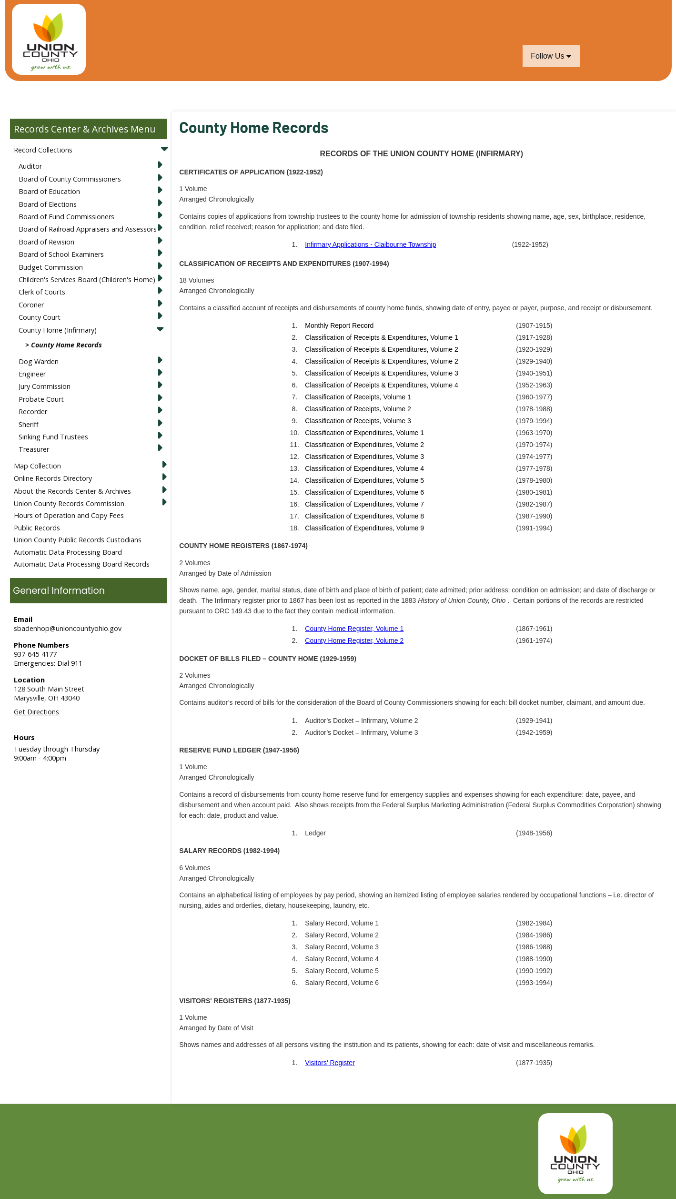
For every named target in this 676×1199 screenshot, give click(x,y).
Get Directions (36, 711)
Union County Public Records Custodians (77, 539)
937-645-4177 (35, 654)
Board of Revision (46, 241)
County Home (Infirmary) (58, 330)
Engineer (32, 373)
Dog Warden (39, 361)
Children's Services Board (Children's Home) (87, 279)
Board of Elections (48, 204)
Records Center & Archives (71, 128)
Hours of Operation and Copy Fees (69, 515)
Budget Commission (51, 267)
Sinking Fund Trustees (53, 436)
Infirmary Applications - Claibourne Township (370, 244)
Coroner (31, 304)
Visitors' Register (329, 1063)
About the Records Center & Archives (72, 491)
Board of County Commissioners (70, 178)
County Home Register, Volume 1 (354, 628)
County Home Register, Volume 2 (354, 640)
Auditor (30, 166)
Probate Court (41, 399)
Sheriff (29, 424)
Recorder (33, 411)
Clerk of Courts (42, 291)
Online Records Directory (53, 478)
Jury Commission (45, 386)
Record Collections (43, 149)
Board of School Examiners (61, 254)
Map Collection (37, 465)
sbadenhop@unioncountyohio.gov (67, 628)
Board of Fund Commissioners (66, 216)
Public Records (37, 527)
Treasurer (34, 449)
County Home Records (66, 344)
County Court (40, 317)
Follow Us (551, 56)
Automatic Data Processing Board (68, 552)
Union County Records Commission (69, 503)
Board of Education (49, 191)
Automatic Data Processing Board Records (82, 564)
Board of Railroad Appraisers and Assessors (88, 229)
